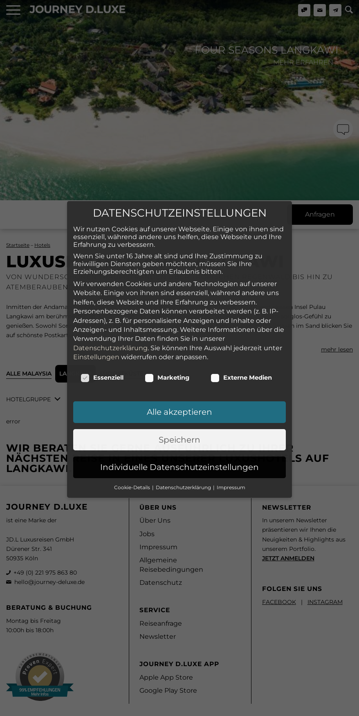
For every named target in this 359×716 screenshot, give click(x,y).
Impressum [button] (231, 408)
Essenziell (102, 298)
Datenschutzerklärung (110, 269)
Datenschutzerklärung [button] (184, 408)
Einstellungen (96, 278)
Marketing (167, 298)
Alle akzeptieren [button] (179, 333)
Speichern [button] (179, 361)
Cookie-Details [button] (132, 408)
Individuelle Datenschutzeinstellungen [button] (179, 388)
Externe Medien (241, 298)
